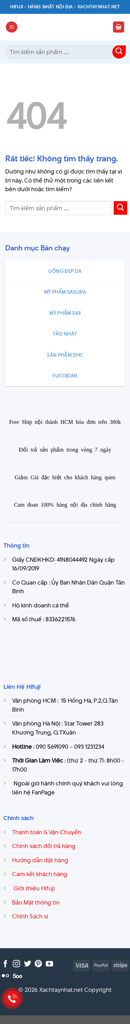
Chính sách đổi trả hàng (44, 846)
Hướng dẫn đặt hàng (40, 860)
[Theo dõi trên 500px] (17, 976)
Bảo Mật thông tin (36, 902)
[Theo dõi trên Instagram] (16, 964)
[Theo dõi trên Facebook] (5, 964)
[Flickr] (5, 976)
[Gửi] (119, 52)
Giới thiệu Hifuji (33, 888)
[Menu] (11, 27)
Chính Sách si (30, 916)
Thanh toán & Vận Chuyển (46, 832)
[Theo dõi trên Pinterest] (38, 964)
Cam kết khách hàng (39, 874)
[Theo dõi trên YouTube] (49, 964)
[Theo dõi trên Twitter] (27, 964)
